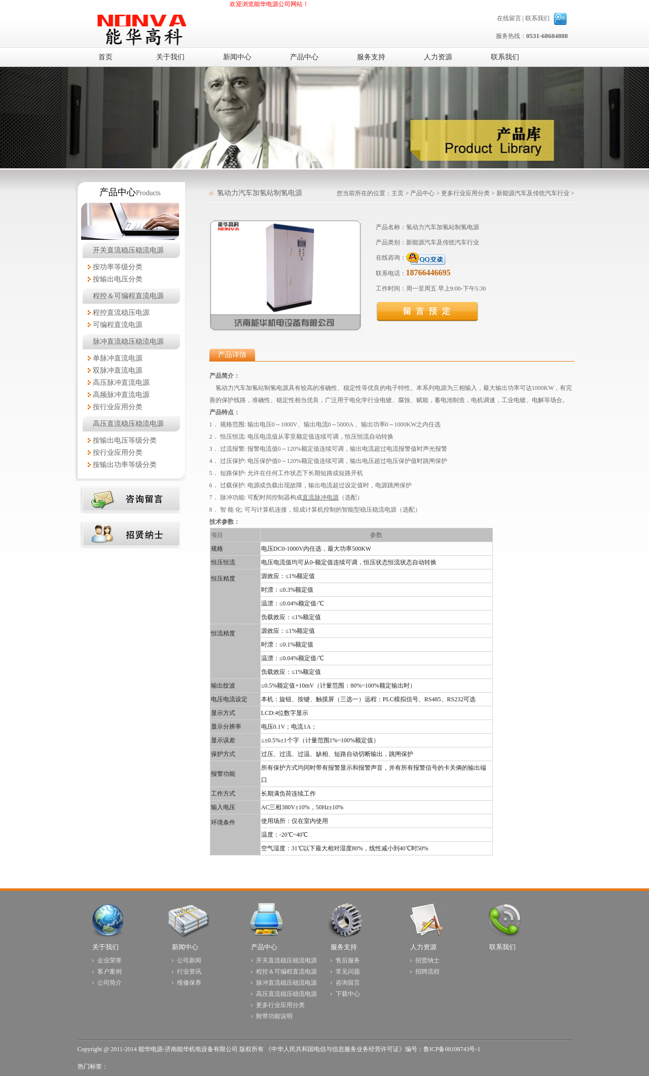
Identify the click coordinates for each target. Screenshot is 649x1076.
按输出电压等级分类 (125, 440)
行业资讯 (189, 971)
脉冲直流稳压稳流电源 (128, 341)
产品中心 (422, 193)
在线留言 (509, 18)
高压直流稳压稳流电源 (128, 423)
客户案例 (109, 971)
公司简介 (109, 982)
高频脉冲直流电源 (121, 395)
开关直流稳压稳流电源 (128, 250)
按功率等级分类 (117, 267)
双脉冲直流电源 (117, 370)
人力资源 (423, 947)
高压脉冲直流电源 (121, 382)
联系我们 (537, 18)
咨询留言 (348, 982)
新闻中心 (185, 947)
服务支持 (344, 947)
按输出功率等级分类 (125, 465)
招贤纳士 (427, 960)
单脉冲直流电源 (117, 358)
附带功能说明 (274, 1016)
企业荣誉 (109, 960)
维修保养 (189, 982)
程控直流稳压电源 (121, 312)
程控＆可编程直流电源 (128, 296)
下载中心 (348, 993)
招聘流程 (427, 971)
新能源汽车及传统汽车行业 (532, 193)
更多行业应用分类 (465, 193)
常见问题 (348, 971)
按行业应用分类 (117, 407)
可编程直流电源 (117, 325)
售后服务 (348, 960)
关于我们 (105, 947)
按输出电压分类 (117, 279)
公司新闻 (189, 960)
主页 (397, 193)
